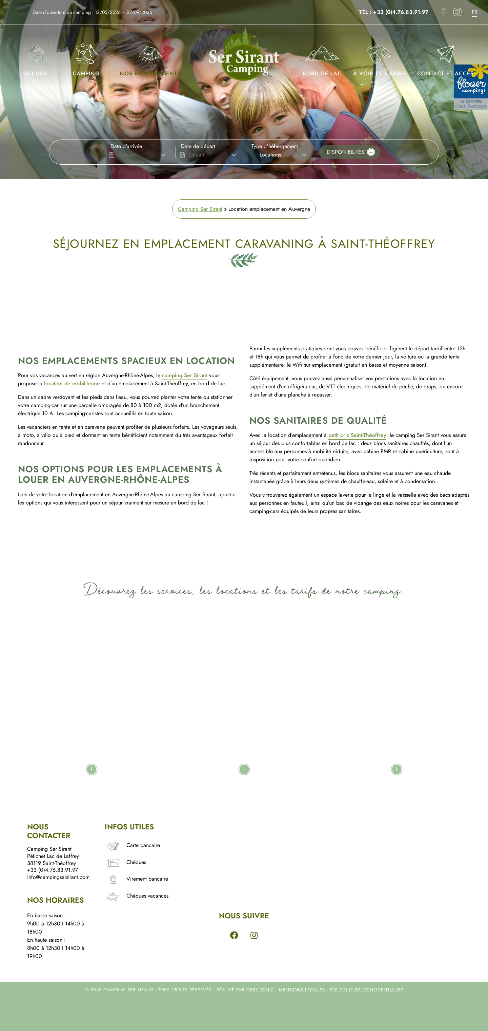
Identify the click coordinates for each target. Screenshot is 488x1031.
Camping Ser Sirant (200, 209)
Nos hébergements (150, 57)
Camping (86, 57)
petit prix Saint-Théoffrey (357, 435)
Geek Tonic (260, 990)
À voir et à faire (379, 57)
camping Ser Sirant (184, 375)
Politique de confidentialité (366, 990)
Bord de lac (322, 57)
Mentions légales (303, 990)
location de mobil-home (72, 383)
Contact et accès (445, 57)
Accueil (36, 57)
